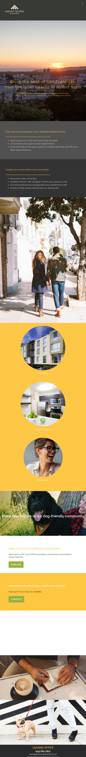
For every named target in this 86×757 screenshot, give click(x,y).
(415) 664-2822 (43, 751)
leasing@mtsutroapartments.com (43, 754)
